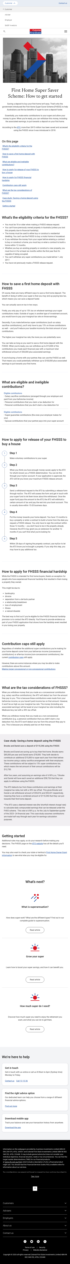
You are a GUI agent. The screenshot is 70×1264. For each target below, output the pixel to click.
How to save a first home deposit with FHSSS (18, 155)
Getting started (8, 206)
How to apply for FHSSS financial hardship (16, 179)
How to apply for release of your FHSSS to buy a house (20, 171)
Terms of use (30, 1247)
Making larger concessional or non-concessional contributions (28, 669)
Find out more (11, 1106)
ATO (18, 127)
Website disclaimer (40, 1250)
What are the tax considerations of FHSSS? (17, 191)
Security (42, 1247)
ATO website (37, 843)
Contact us (63, 3)
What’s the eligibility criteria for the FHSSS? (17, 147)
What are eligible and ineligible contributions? (15, 163)
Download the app (13, 1127)
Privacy (26, 1250)
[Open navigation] (65, 31)
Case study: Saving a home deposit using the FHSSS (20, 199)
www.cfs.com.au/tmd (13, 1162)
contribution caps (15, 657)
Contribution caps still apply (14, 185)
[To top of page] (35, 1188)
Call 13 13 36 (22, 1081)
